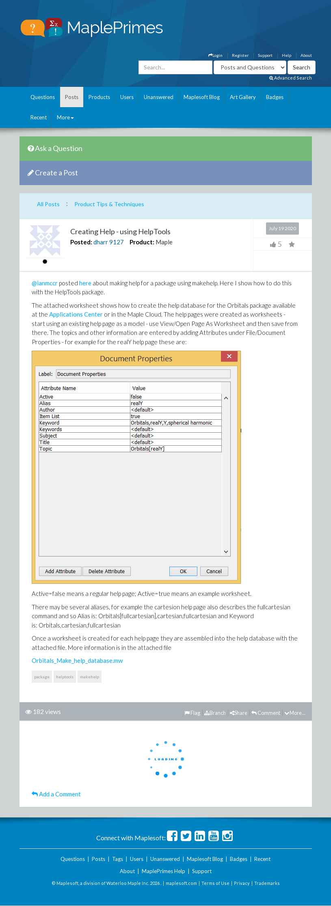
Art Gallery (243, 97)
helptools (65, 676)
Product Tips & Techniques (109, 204)
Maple (164, 242)
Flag (192, 713)
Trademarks (267, 883)
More (65, 117)
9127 (116, 242)
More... (294, 713)
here (85, 283)
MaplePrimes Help (163, 871)
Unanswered (158, 97)
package (42, 676)
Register (240, 55)
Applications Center (76, 314)
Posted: (81, 242)
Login (215, 55)
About (306, 55)
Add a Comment (56, 794)
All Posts (48, 204)
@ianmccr (45, 283)
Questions (42, 97)
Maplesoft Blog (202, 97)
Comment (265, 713)
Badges (274, 97)
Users (127, 97)
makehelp (89, 676)
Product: (142, 242)
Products (99, 97)
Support (265, 55)
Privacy (242, 883)
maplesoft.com (181, 883)
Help (286, 55)
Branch (215, 713)
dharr (100, 242)
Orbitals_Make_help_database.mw (77, 660)
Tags (117, 859)
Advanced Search (290, 77)
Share (238, 713)
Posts (71, 97)
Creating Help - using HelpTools (120, 231)
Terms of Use (215, 883)
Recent (38, 117)
